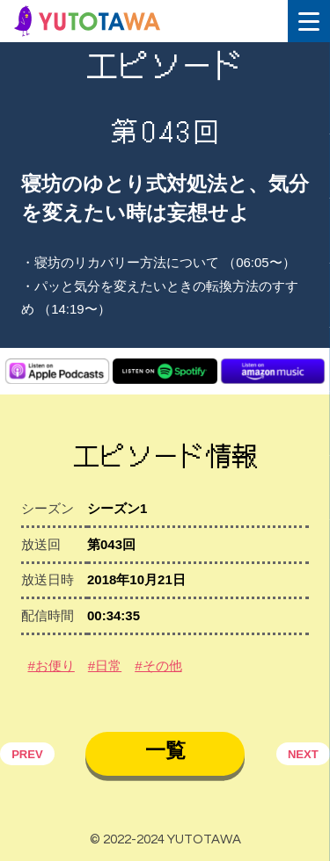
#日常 (104, 665)
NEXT (303, 753)
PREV (27, 753)
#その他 (158, 665)
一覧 (165, 751)
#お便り (51, 665)
